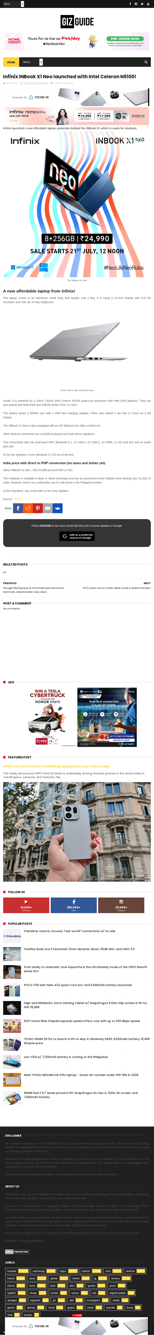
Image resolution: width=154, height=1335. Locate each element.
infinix (57, 83)
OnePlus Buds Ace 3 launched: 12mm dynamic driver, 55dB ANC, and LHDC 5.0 (79, 949)
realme (130, 1271)
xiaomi (86, 1271)
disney (31, 1308)
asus (32, 1278)
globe (54, 1278)
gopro (71, 1308)
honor (10, 1278)
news (66, 83)
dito (72, 1286)
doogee (12, 1300)
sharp (33, 1293)
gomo (11, 1308)
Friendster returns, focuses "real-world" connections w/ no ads (69, 931)
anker (116, 1300)
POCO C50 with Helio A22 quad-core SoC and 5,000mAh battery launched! (78, 985)
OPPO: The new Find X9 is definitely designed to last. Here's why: (56, 766)
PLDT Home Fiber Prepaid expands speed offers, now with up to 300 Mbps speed (82, 1021)
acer (52, 1286)
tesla (90, 1308)
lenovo (115, 1278)
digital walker (118, 1293)
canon (75, 1293)
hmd (51, 1308)
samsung (39, 1271)
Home (11, 62)
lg (95, 1278)
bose (130, 1308)
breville (110, 1308)
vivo (108, 1271)
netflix (54, 1293)
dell (71, 1300)
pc (71, 83)
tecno (11, 1286)
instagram (93, 1300)
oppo (63, 1271)
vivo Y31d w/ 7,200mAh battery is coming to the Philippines (66, 1057)
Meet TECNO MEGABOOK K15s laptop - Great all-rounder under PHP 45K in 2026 (81, 1075)
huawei (11, 1271)
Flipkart (18, 499)
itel (94, 1293)
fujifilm (11, 1293)
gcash (91, 1286)
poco (113, 1286)
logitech (35, 1300)
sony (32, 1286)
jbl (54, 1300)
